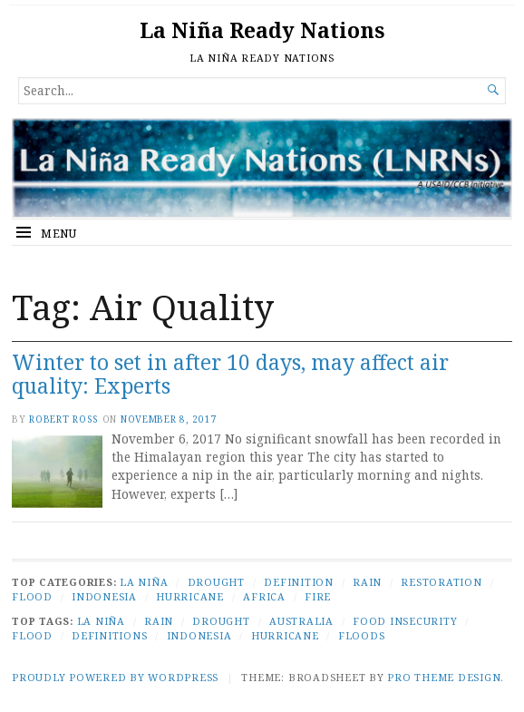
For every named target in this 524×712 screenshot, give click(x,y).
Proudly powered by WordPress (115, 677)
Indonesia (104, 596)
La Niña (144, 582)
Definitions (109, 635)
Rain (367, 582)
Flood (32, 596)
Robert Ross (64, 419)
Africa (264, 596)
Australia (301, 621)
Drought (216, 582)
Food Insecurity (405, 621)
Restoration (441, 582)
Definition (299, 582)
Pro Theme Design (443, 677)
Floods (361, 635)
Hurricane (190, 596)
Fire (318, 596)
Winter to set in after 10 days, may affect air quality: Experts (230, 374)
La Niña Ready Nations (262, 30)
